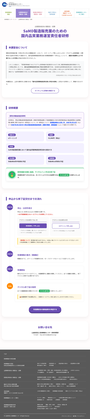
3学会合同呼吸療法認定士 (60, 379)
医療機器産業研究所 (10, 405)
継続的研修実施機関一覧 (62, 372)
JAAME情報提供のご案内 (43, 391)
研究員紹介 (57, 406)
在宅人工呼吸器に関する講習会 (66, 377)
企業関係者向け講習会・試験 (25, 19)
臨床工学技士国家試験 (11, 385)
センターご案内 (41, 397)
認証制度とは (52, 363)
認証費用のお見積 (75, 363)
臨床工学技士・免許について (56, 386)
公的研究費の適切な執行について (67, 397)
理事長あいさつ (52, 397)
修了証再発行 (50, 372)
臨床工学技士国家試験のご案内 (45, 384)
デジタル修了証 (64, 175)
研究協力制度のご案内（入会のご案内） (47, 408)
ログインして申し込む (66, 226)
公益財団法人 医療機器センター (16, 4)
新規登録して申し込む (33, 226)
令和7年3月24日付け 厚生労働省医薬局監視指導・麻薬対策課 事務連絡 (34, 125)
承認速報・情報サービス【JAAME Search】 (14, 392)
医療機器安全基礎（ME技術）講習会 (46, 377)
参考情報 (51, 365)
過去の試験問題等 (71, 386)
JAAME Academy (75, 370)
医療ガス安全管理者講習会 (44, 379)
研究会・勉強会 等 (62, 404)
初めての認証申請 (41, 363)
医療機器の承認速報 (10, 359)
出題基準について (73, 384)
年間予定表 (49, 399)
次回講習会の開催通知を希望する (45, 309)
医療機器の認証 (14, 364)
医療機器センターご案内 (11, 398)
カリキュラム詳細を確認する (45, 91)
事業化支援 (40, 404)
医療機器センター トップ (10, 19)
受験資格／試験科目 (61, 384)
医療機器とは (40, 399)
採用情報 (65, 399)
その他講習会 (40, 372)
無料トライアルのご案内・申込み (74, 391)
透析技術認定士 (73, 379)
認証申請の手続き (63, 363)
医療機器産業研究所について (44, 406)
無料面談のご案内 (41, 365)
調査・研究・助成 (50, 404)
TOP (5, 354)
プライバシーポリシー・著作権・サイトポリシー (73, 416)
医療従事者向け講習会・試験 (12, 377)
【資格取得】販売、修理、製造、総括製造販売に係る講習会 (52, 370)
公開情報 (57, 399)
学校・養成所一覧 (41, 386)
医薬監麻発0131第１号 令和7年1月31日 (63, 122)
